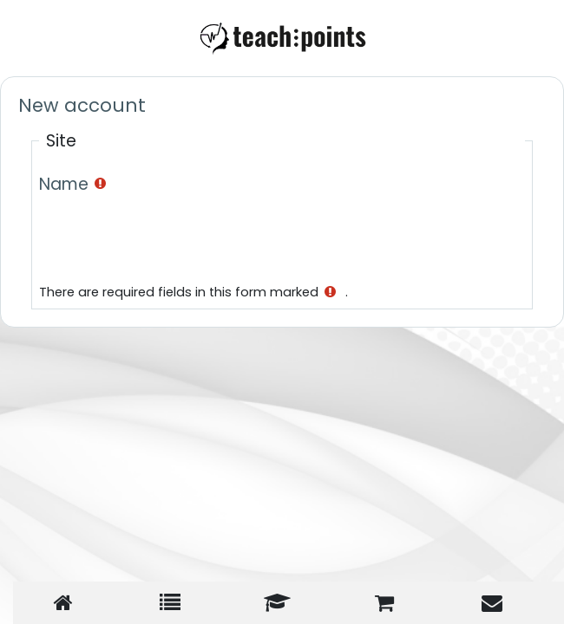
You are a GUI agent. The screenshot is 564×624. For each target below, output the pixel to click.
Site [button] (61, 141)
